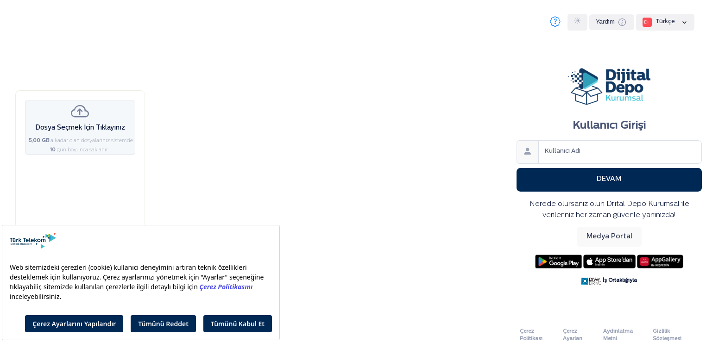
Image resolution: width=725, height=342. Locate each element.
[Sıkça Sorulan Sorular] (555, 22)
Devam (609, 179)
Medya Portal (609, 236)
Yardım (612, 22)
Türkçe (665, 22)
